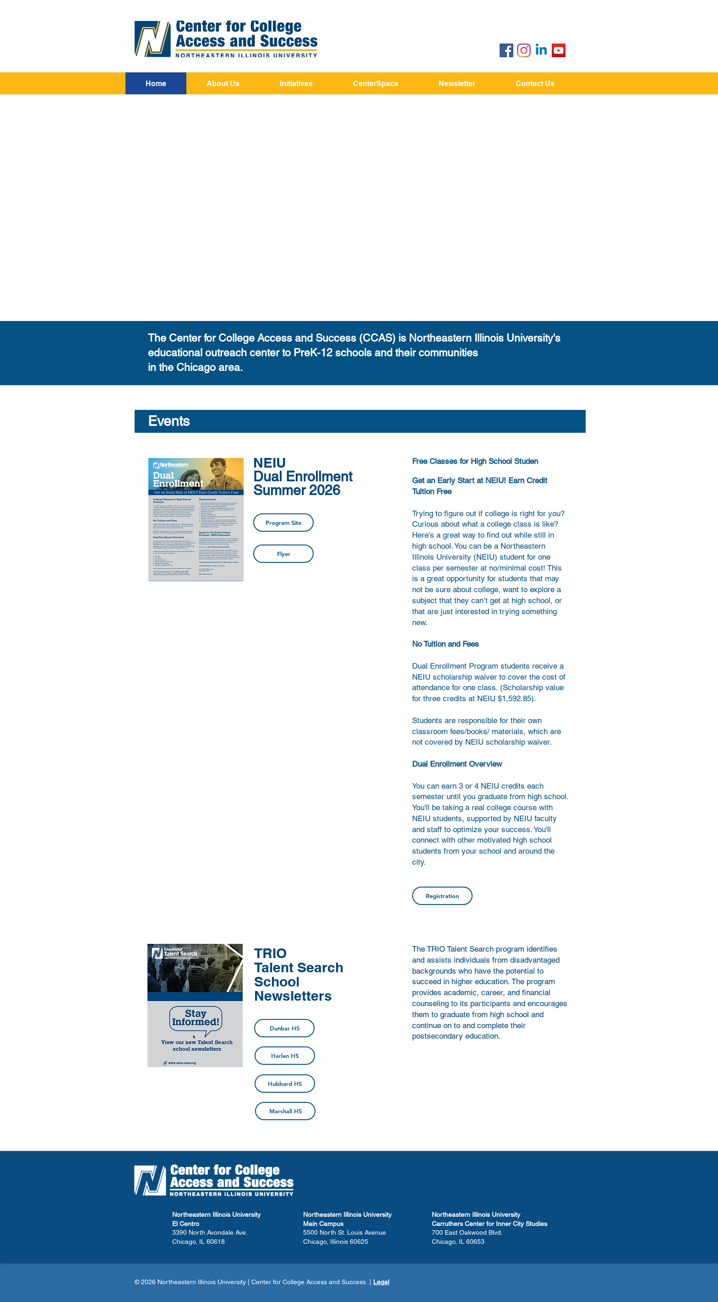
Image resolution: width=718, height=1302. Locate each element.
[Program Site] (283, 522)
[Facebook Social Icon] (506, 50)
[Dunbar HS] (284, 1028)
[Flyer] (283, 554)
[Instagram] (524, 50)
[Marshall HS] (285, 1111)
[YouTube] (559, 50)
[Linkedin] (541, 50)
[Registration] (442, 896)
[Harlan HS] (285, 1055)
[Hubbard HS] (285, 1083)
